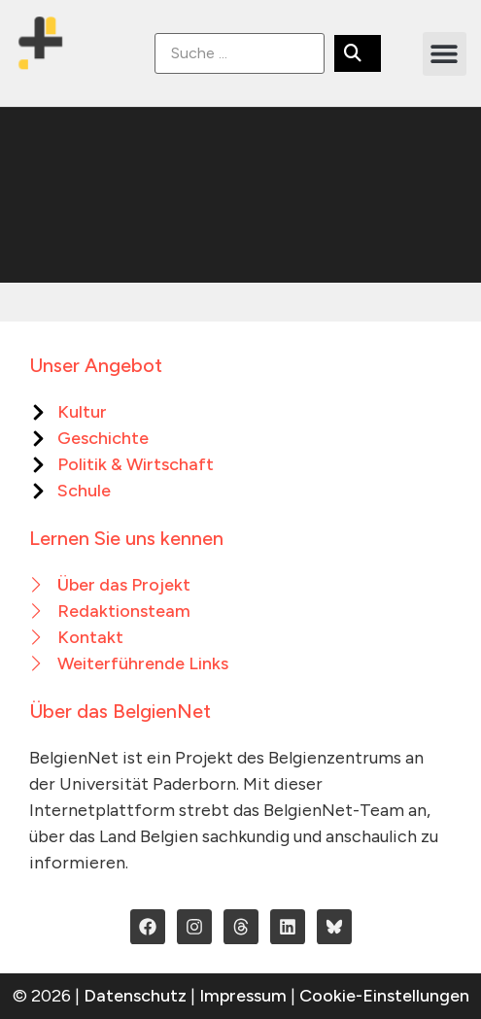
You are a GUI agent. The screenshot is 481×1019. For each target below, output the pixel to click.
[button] (444, 54)
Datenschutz (135, 995)
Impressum (243, 995)
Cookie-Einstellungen (384, 995)
